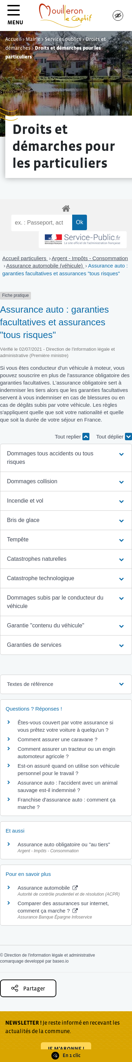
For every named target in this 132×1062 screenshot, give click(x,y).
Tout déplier (114, 436)
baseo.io (60, 961)
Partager (28, 988)
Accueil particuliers (25, 258)
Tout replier (72, 436)
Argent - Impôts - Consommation (90, 258)
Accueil (13, 39)
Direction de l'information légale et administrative (49, 955)
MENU (15, 17)
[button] (66, 458)
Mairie (33, 39)
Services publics (63, 39)
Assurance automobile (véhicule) (45, 266)
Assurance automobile (48, 888)
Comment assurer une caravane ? (58, 739)
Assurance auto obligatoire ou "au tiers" (64, 844)
